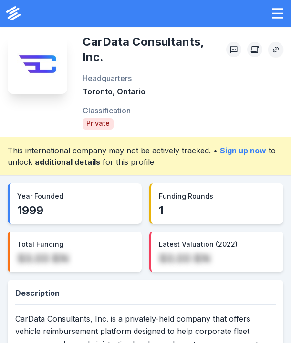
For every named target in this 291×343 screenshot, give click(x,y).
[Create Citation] (254, 49)
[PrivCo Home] (13, 13)
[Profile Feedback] (233, 49)
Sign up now (243, 150)
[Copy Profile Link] (275, 49)
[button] (277, 13)
